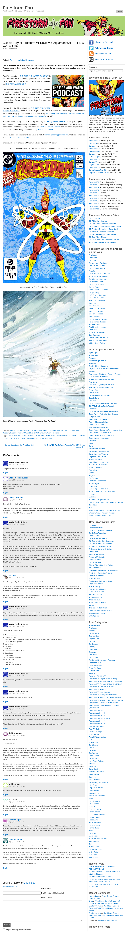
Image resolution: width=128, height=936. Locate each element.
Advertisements (94, 625)
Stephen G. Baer (95, 906)
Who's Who (93, 855)
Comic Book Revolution (97, 533)
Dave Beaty (93, 271)
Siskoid (12, 575)
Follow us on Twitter (104, 48)
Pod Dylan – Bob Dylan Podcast (100, 573)
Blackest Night (94, 636)
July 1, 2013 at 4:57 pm (16, 626)
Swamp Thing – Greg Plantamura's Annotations (106, 502)
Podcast (13, 433)
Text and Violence (95, 595)
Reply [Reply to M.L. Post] (5, 815)
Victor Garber (93, 852)
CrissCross (93, 258)
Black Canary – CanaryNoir (98, 377)
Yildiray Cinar (93, 857)
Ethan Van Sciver (95, 668)
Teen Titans (93, 505)
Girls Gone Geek (95, 562)
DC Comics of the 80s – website (100, 544)
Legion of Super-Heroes (97, 457)
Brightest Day (94, 165)
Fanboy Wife (93, 552)
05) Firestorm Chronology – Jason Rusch (103, 229)
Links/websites (94, 790)
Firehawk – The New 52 (97, 676)
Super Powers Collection (97, 839)
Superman (92, 497)
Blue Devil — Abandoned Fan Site (101, 387)
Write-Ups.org (94, 616)
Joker (91, 446)
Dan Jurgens (93, 657)
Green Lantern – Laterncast (99, 438)
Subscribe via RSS (103, 54)
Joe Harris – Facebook (97, 309)
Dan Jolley (92, 260)
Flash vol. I (93, 143)
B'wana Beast (94, 633)
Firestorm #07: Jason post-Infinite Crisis (103, 695)
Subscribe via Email (104, 59)
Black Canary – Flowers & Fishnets (101, 379)
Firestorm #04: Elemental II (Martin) (101, 687)
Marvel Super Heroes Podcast (99, 462)
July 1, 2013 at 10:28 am (16, 500)
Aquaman (92, 358)
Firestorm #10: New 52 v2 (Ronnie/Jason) (104, 703)
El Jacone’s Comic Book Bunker (100, 549)
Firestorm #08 (94, 201)
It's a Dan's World (95, 568)
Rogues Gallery (94, 825)
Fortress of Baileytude (97, 557)
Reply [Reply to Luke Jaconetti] (5, 868)
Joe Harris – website (96, 314)
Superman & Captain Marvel (99, 500)
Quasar (91, 473)
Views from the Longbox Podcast (100, 611)
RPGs (91, 831)
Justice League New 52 (97, 170)
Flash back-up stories (96, 726)
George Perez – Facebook (98, 290)
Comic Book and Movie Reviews (100, 530)
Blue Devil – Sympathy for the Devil (101, 385)
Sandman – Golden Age (97, 481)
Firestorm (31, 436)
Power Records (94, 578)
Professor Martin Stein (25, 433)
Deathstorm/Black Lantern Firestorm (102, 660)
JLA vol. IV (93, 162)
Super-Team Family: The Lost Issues (102, 492)
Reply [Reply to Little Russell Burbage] (5, 493)
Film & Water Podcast (96, 554)
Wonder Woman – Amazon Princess (102, 513)
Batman (91, 371)
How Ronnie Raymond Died (107, 920)
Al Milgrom (93, 255)
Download (30, 60)
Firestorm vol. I (94, 141)
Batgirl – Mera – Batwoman (98, 366)
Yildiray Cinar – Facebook (98, 340)
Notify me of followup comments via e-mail (18, 930)
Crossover (92, 652)
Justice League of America (98, 454)
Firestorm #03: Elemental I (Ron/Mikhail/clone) (105, 684)
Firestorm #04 (94, 190)
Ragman (92, 475)
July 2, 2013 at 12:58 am (16, 802)
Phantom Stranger (95, 467)
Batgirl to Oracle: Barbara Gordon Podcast (104, 369)
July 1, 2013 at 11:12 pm (16, 735)
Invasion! (92, 443)
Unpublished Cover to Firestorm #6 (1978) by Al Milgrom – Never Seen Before (106, 908)
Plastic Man (93, 470)
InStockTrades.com (45, 130)
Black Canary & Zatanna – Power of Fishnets (105, 374)
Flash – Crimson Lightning (98, 422)
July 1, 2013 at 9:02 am (16, 480)
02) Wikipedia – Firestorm (98, 221)
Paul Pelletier (73, 436)
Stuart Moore (93, 836)
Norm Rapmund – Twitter (98, 319)
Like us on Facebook (104, 42)
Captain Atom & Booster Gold (99, 395)
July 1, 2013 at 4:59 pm (16, 675)
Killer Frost (93, 785)
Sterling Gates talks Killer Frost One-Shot (19, 445)
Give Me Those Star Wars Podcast (101, 565)
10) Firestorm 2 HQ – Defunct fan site (102, 242)
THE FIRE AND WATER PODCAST (34, 76)
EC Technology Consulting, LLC (100, 546)
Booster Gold (93, 390)
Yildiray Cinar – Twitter (97, 343)
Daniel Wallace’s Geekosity (98, 538)
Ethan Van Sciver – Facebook (99, 274)
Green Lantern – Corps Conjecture (101, 435)
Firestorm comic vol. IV (97, 721)
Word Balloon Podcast (97, 613)
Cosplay (92, 647)
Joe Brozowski (94, 306)
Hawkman (92, 441)
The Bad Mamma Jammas (50, 127)
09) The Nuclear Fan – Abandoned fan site (104, 240)
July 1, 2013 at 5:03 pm (16, 693)
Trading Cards (94, 847)
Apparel (91, 631)
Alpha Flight (93, 353)
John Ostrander (94, 317)
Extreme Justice (94, 151)
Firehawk (92, 673)
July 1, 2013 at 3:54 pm (16, 577)
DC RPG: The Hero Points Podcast (101, 406)
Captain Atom (94, 393)
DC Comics (22, 436)
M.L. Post (29, 882)
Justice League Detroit (97, 449)
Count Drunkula (16, 498)
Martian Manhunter (95, 459)
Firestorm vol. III (94, 159)
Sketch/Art (92, 833)
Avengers (92, 363)
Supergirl (92, 494)
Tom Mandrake (94, 335)
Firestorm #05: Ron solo (97, 689)
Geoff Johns (40, 436)
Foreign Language (95, 732)
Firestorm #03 (94, 187)
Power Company (95, 157)
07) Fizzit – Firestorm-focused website (102, 234)
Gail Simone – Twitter (96, 282)
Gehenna (92, 750)
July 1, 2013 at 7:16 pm (16, 709)
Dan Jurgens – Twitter (97, 266)
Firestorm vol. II (94, 149)
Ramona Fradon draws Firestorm (100, 877)
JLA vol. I (92, 146)
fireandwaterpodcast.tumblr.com (17, 138)
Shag (15, 48)
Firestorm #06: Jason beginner (100, 692)
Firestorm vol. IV (95, 167)
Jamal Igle (92, 303)
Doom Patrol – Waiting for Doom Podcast (103, 414)
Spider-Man (93, 486)
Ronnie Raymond (52, 433)
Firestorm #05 (94, 193)
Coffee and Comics (96, 528)
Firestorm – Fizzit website (98, 419)
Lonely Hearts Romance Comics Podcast (103, 570)
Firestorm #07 (94, 198)
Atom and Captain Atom (97, 361)
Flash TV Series (94, 729)
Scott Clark (93, 330)
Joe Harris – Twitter (96, 311)
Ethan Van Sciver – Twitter (98, 276)
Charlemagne (15, 819)
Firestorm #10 (94, 206)
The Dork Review (95, 600)
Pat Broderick (62, 436)
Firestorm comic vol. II (56, 430)
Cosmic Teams (94, 536)
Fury (90, 740)
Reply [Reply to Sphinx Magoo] (5, 779)
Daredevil (92, 401)
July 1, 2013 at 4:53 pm (16, 608)
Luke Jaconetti (15, 839)
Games (91, 748)
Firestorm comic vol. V (97, 724)
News (91, 798)
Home (120, 11)
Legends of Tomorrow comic (99, 173)
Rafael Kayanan (94, 325)
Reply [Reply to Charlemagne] (5, 835)
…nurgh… (92, 525)
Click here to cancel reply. (10, 886)
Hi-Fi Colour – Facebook (97, 295)
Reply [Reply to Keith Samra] (5, 795)
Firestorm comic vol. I (96, 710)
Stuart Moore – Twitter (97, 332)
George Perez (94, 287)
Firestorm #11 (94, 209)
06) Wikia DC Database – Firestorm (101, 232)
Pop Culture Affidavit (96, 576)
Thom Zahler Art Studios (97, 603)
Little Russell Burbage (19, 478)
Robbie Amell (93, 820)
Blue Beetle (93, 382)
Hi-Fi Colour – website (97, 300)
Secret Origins (94, 483)
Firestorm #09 (94, 204)
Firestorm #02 (94, 185)
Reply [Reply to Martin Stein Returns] (5, 473)
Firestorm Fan (18, 7)
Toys (90, 844)
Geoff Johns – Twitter (96, 284)
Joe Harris (92, 777)
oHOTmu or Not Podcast (97, 465)
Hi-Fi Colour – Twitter (96, 298)
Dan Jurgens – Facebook (98, 263)
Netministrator (94, 896)
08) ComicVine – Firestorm (98, 237)
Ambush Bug (93, 355)
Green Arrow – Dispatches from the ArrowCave (105, 430)
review (23, 438)
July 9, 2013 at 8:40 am (16, 841)
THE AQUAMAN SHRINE (16, 84)
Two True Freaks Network (98, 608)
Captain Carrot (94, 398)
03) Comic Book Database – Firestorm (102, 224)
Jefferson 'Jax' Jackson (97, 772)
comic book (13, 436)
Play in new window (17, 60)
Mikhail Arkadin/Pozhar (97, 796)
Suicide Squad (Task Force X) (99, 489)
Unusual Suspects (95, 849)
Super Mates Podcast (96, 592)
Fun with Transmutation (97, 737)
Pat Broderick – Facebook (98, 322)
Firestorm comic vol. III (97, 716)
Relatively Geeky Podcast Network (101, 581)
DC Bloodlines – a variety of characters (103, 403)
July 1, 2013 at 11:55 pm (16, 786)
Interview (92, 764)
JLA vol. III (92, 154)
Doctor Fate (93, 409)
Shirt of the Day (94, 586)
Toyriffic (91, 605)
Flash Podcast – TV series (98, 427)
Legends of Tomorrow (96, 788)
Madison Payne (94, 793)
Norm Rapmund (94, 801)
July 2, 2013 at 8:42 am (16, 822)
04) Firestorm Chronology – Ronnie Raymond (105, 226)
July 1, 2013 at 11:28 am (16, 524)
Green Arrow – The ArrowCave (100, 433)
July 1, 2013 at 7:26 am (16, 464)
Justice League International (99, 451)
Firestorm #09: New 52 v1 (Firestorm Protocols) (106, 700)
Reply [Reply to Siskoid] (5, 602)
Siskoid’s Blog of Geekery (98, 589)
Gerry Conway (70, 430)
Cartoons (92, 641)
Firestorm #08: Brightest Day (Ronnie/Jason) (105, 697)
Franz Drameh (94, 734)
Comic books (14, 430)
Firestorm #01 (94, 182)
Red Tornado (93, 478)
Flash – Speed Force (96, 425)
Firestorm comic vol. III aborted (100, 718)
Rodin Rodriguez (40, 433)
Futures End (93, 742)
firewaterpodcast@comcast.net (56, 135)
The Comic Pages (95, 597)
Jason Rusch (93, 769)
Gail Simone (93, 745)
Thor (90, 508)
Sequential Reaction (96, 584)
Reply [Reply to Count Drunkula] (5, 517)
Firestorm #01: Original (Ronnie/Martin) (34, 430)
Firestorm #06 (94, 195)
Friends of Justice (95, 560)
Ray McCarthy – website (97, 327)
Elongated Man (94, 417)
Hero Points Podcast (96, 761)
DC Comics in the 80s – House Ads (101, 541)
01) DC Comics (94, 218)
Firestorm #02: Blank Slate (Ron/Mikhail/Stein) (105, 681)
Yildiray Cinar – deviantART (99, 338)
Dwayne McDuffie (95, 665)
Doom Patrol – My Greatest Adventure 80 (103, 411)
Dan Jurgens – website (97, 268)
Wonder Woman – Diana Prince (100, 516)
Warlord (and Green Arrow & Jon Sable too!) (104, 510)
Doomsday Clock (95, 663)
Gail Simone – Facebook (97, 279)
